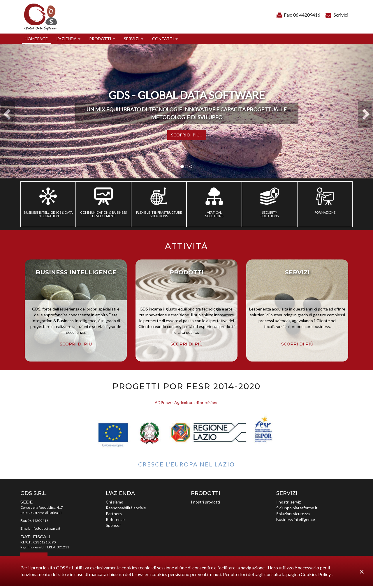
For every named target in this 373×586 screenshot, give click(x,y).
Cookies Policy (316, 574)
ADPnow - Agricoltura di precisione (187, 402)
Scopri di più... (186, 134)
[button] (68, 39)
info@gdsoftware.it (45, 528)
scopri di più (76, 344)
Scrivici (337, 14)
